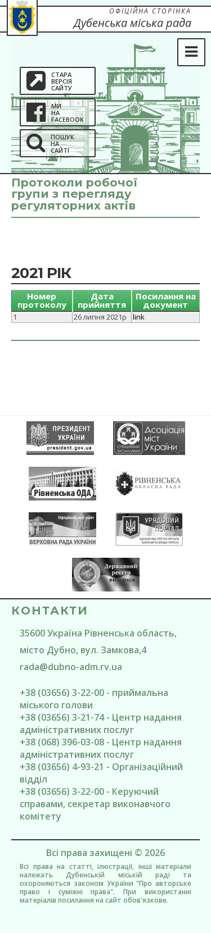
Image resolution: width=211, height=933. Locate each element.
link (139, 317)
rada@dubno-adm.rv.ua (71, 667)
